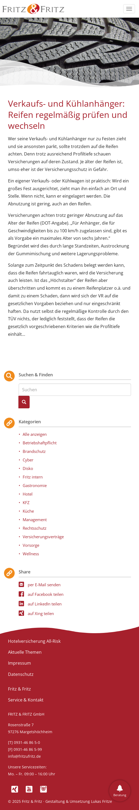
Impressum (19, 663)
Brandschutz (34, 451)
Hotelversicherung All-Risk (34, 641)
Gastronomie (35, 485)
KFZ (26, 502)
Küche (28, 511)
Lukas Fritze (101, 801)
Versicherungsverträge (43, 536)
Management (35, 519)
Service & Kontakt (25, 700)
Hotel (28, 494)
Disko (28, 468)
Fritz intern (33, 477)
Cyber (28, 459)
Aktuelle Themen (25, 652)
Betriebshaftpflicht (40, 442)
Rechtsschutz (34, 528)
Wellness (31, 553)
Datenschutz (21, 674)
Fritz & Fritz (19, 689)
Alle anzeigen (35, 434)
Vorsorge (31, 545)
